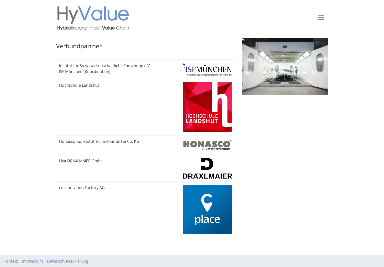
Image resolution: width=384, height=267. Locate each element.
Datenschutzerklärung (67, 261)
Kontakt (11, 261)
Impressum (32, 261)
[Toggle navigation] (321, 17)
